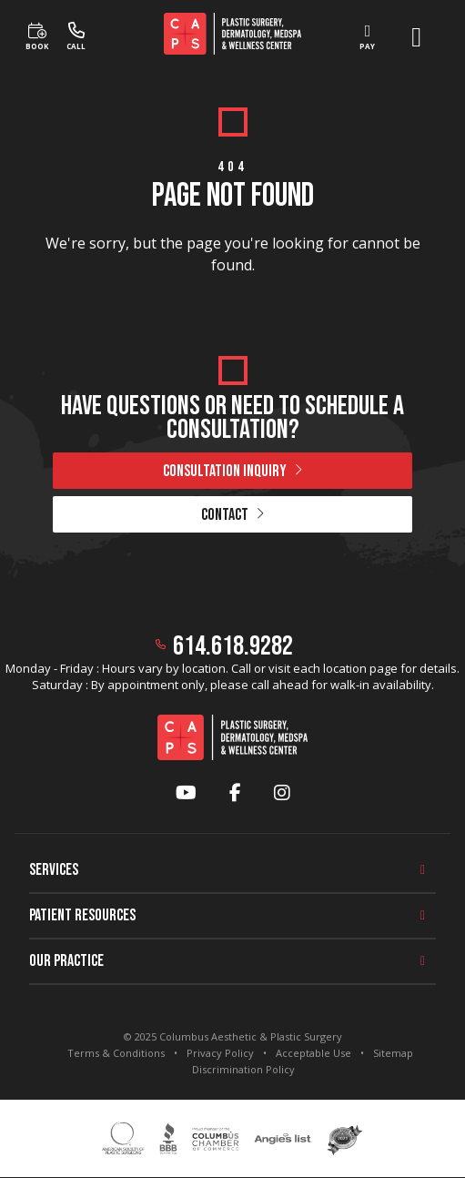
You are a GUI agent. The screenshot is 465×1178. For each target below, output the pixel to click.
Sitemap (393, 1053)
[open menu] (416, 37)
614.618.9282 (233, 646)
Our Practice (66, 960)
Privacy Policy (220, 1053)
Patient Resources (82, 915)
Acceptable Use (313, 1053)
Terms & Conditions (116, 1053)
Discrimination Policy (243, 1069)
